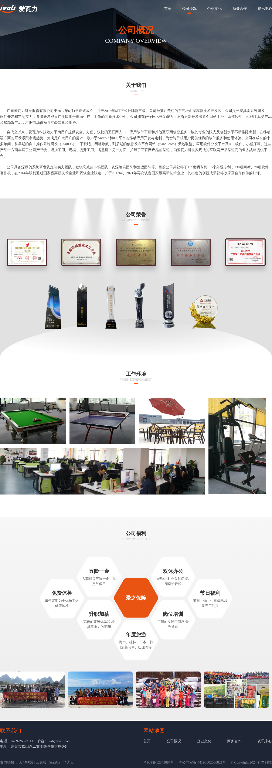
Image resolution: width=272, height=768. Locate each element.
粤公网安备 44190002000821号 (202, 762)
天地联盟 (26, 762)
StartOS (55, 762)
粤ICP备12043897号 (158, 762)
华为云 (68, 762)
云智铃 (41, 762)
